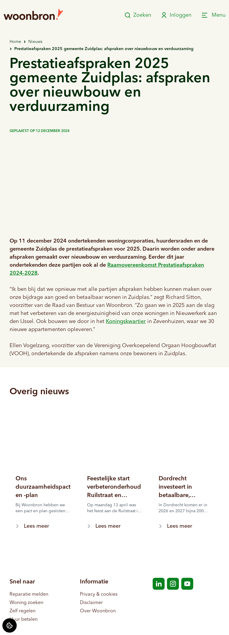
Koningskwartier (126, 321)
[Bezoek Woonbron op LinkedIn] (159, 584)
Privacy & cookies (98, 594)
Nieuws (35, 42)
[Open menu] (213, 15)
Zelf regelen (22, 611)
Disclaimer (91, 602)
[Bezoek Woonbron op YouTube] (187, 584)
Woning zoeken (26, 602)
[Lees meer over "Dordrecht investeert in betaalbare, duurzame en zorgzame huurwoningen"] (186, 487)
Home (15, 42)
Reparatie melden (29, 594)
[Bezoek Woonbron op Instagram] (173, 584)
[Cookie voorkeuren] (9, 625)
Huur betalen (24, 619)
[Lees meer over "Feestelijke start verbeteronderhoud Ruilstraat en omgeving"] (114, 487)
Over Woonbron (98, 611)
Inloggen (176, 15)
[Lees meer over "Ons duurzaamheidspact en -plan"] (43, 487)
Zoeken (137, 15)
